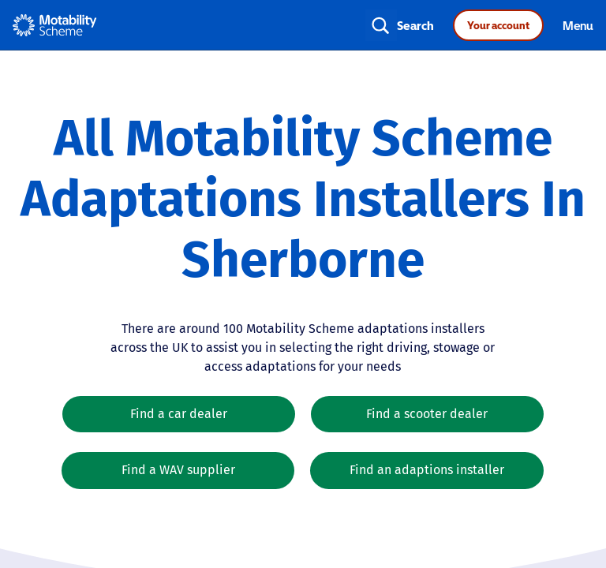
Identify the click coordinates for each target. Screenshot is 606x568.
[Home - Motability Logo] (55, 25)
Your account (498, 25)
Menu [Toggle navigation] (578, 25)
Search (415, 25)
